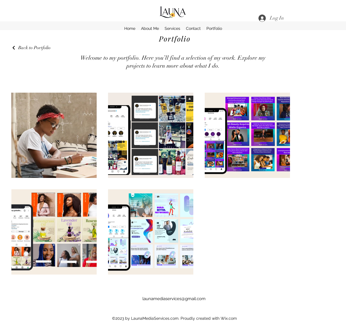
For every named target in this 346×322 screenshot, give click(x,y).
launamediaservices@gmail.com (174, 298)
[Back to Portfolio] (31, 47)
